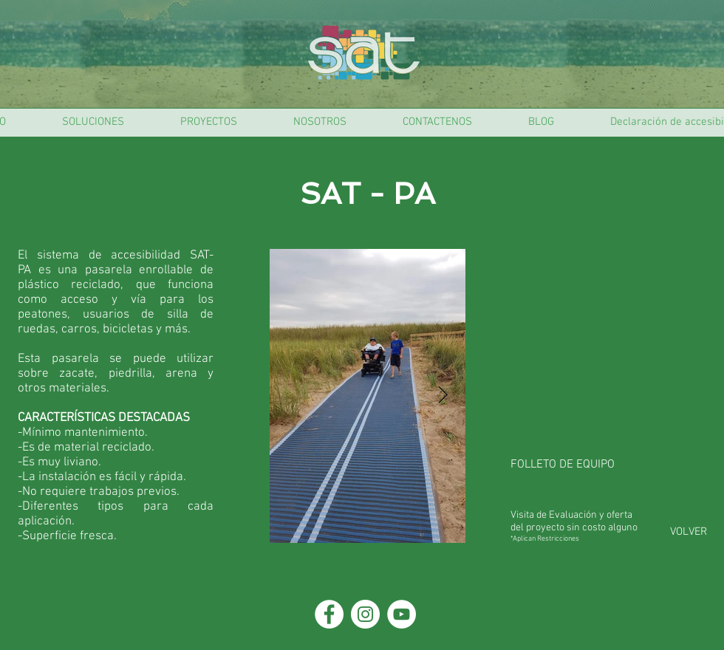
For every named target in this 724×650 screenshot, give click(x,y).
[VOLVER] (688, 532)
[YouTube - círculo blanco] (401, 614)
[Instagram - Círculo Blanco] (365, 614)
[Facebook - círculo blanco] (329, 614)
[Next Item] (442, 395)
